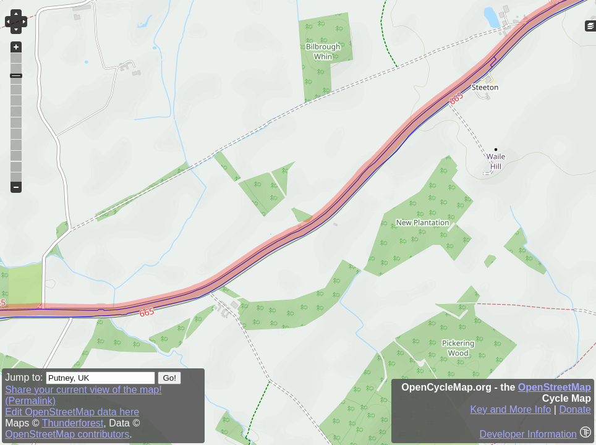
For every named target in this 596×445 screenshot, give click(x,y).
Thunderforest (73, 423)
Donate (575, 409)
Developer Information (528, 434)
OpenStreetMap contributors (67, 434)
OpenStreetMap (554, 387)
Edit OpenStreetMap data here (72, 412)
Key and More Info (510, 409)
